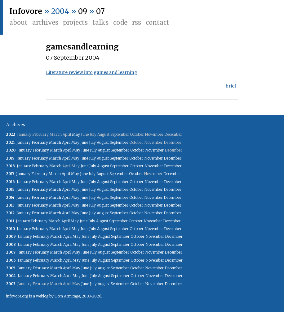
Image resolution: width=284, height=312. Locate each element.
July (92, 142)
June (84, 142)
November (154, 150)
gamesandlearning (82, 47)
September (119, 142)
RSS (136, 22)
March (55, 142)
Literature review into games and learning (91, 72)
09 (82, 11)
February (40, 142)
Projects (75, 22)
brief (231, 86)
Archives (45, 22)
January (23, 142)
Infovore (25, 11)
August (103, 142)
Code (120, 22)
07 (100, 11)
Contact (157, 22)
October (137, 150)
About (18, 22)
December (172, 158)
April (66, 142)
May (76, 134)
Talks (100, 22)
